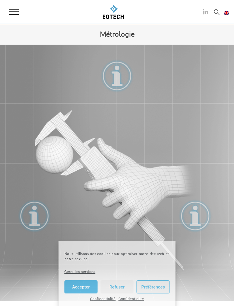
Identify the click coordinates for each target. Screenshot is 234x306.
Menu (14, 12)
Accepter (81, 287)
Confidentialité (103, 299)
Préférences (153, 287)
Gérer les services (79, 272)
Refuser (117, 287)
